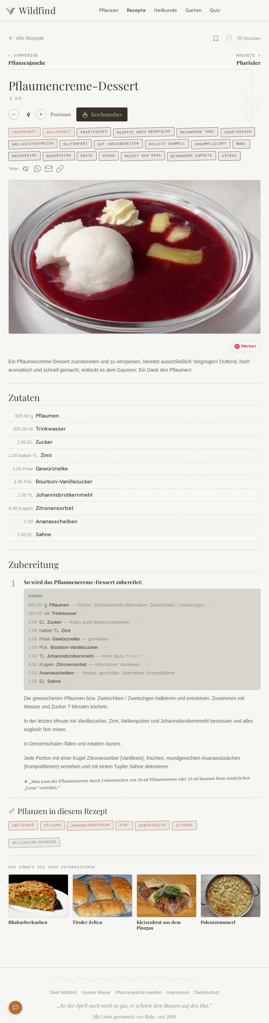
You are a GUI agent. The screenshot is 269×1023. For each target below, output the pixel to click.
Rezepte (136, 10)
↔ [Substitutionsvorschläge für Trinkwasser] (87, 613)
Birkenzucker (109, 622)
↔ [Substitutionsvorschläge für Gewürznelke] (117, 639)
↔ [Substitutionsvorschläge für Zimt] (78, 630)
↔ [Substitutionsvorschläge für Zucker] (141, 622)
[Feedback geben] (15, 1008)
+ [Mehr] (41, 114)
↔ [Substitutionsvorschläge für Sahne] (69, 681)
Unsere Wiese (95, 987)
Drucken (249, 38)
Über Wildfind (62, 987)
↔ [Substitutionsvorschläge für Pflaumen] (224, 605)
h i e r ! (136, 656)
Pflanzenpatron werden (138, 987)
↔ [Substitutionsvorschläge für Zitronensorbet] (152, 664)
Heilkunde (165, 10)
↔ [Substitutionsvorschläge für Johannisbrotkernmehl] (152, 656)
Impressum (179, 987)
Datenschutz (209, 987)
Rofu (146, 1012)
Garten (193, 10)
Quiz (215, 10)
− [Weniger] (13, 114)
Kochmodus (99, 114)
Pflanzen (108, 10)
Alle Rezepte (26, 38)
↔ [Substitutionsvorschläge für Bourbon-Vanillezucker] (107, 647)
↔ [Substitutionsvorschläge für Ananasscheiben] (191, 673)
